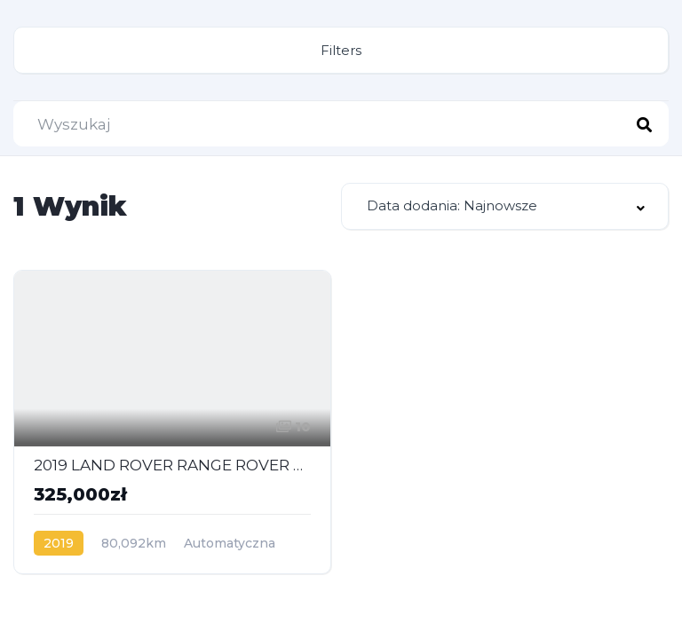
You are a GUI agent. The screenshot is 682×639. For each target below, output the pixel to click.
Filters (341, 50)
